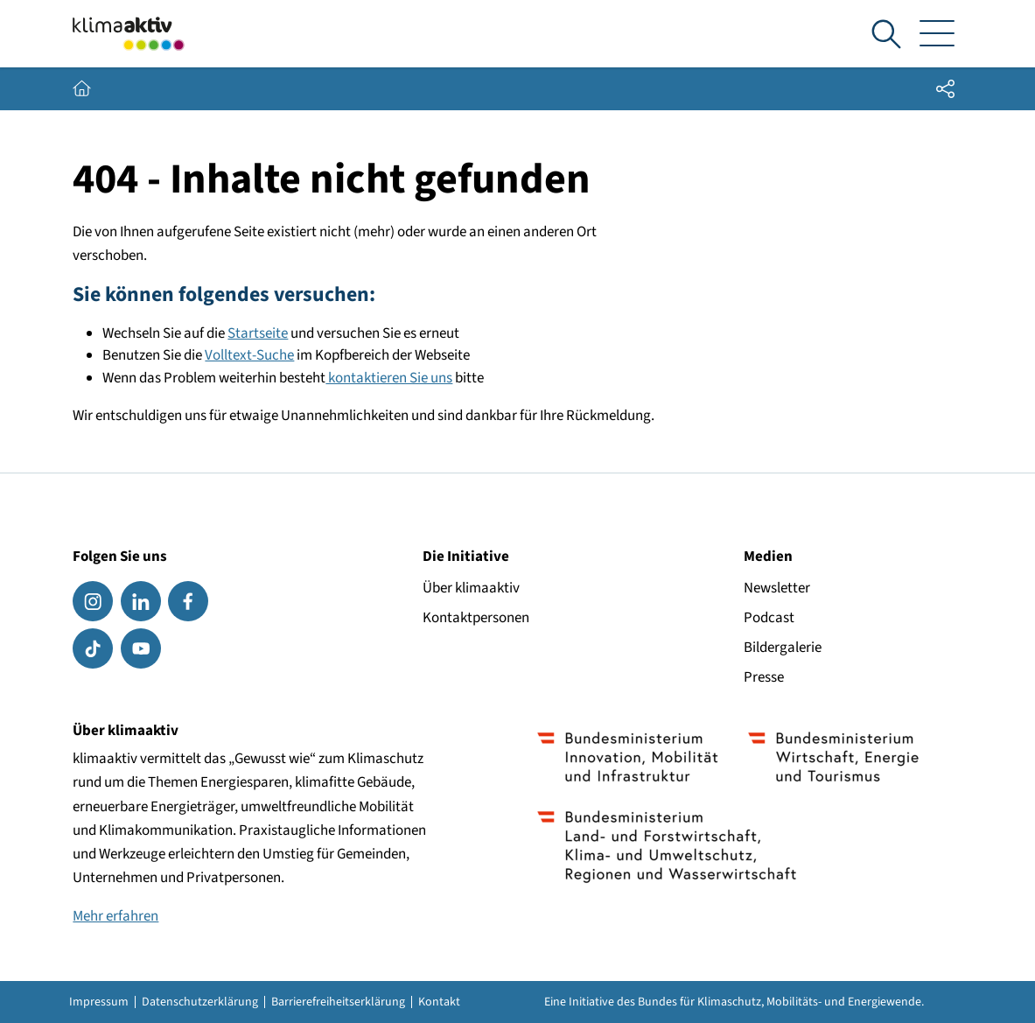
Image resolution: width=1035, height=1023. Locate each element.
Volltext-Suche (249, 355)
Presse (764, 677)
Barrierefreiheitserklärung (338, 1002)
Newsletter (777, 588)
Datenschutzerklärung (200, 1002)
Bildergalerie (783, 647)
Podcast (769, 617)
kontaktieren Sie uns (388, 378)
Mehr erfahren (115, 916)
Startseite (257, 333)
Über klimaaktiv (471, 588)
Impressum (99, 1002)
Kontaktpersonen (476, 617)
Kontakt (439, 1002)
